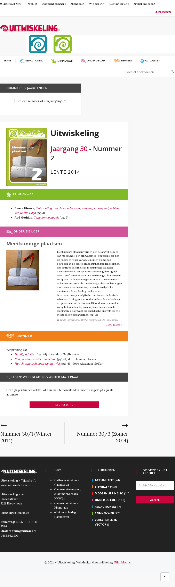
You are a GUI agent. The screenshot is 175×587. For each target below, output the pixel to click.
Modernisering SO (109, 507)
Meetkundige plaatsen (34, 243)
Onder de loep (106, 514)
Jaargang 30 (69, 148)
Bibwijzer (102, 501)
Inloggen (163, 12)
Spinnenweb (104, 527)
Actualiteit (104, 494)
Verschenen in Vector (112, 534)
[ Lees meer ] (99, 339)
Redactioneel (106, 521)
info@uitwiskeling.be (14, 527)
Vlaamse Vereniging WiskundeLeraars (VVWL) (67, 508)
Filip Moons (122, 577)
